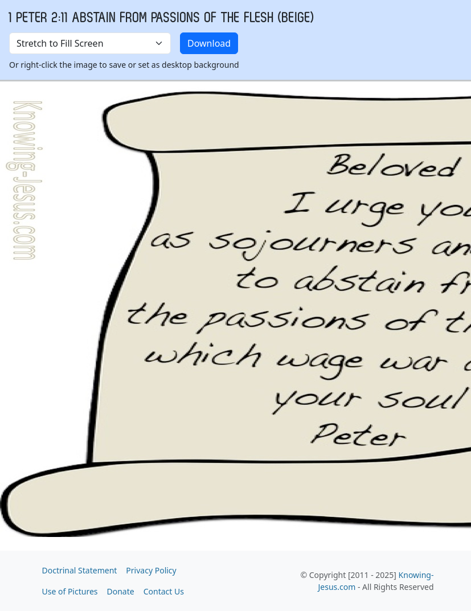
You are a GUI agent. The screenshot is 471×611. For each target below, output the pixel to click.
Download (209, 43)
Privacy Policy (151, 570)
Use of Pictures (70, 591)
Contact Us (164, 591)
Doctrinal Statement (79, 570)
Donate (120, 591)
